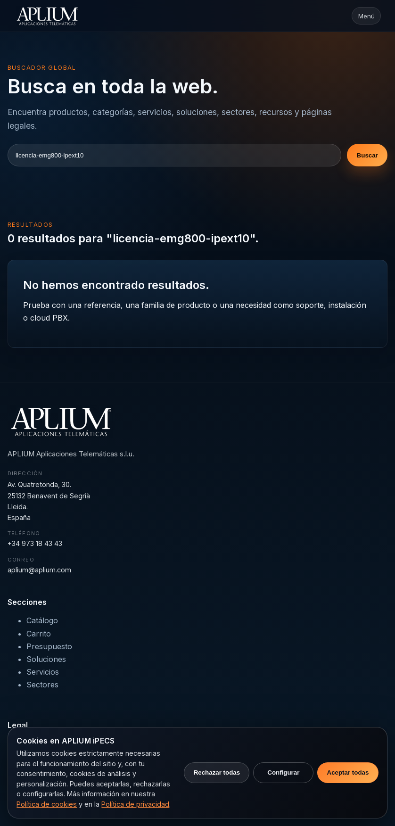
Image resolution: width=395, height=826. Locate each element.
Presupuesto (49, 646)
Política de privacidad (135, 804)
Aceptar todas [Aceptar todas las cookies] (348, 772)
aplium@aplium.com (39, 570)
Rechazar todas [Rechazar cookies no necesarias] (217, 772)
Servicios (42, 672)
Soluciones (46, 659)
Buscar (367, 155)
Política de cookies (46, 804)
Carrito (38, 633)
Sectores (42, 684)
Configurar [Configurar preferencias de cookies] (283, 772)
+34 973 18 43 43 (35, 543)
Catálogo (42, 620)
